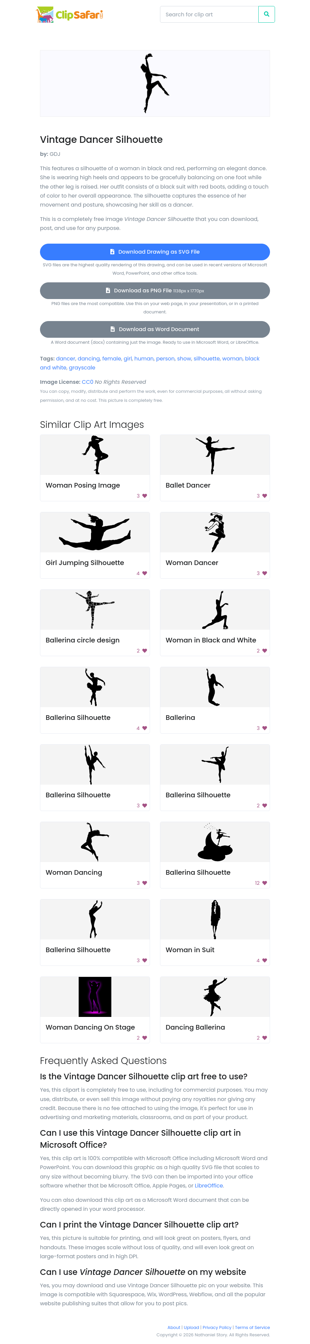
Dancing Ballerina (195, 1027)
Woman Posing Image (83, 485)
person (165, 358)
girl (128, 358)
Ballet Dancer (188, 485)
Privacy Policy (217, 1327)
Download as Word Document (155, 329)
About (174, 1327)
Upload (191, 1327)
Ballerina (180, 717)
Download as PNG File (155, 290)
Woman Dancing (74, 872)
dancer (65, 358)
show (184, 358)
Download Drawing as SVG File (155, 252)
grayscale (82, 367)
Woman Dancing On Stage (90, 1027)
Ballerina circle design (83, 640)
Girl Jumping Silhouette (85, 562)
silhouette (207, 358)
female (111, 358)
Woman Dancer (192, 562)
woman (232, 358)
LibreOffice (209, 1185)
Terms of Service (252, 1327)
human (144, 358)
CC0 (88, 382)
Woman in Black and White (211, 640)
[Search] (209, 14)
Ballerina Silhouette (78, 717)
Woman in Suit (190, 950)
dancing (89, 358)
